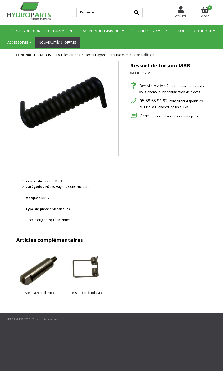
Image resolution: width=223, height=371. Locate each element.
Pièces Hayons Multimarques (95, 31)
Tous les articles (68, 55)
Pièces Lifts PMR (142, 31)
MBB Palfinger (143, 55)
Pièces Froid (175, 31)
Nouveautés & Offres (57, 42)
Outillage (203, 31)
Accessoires (18, 42)
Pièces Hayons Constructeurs (34, 31)
